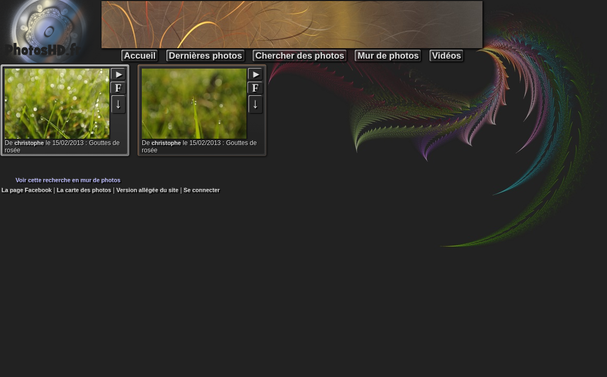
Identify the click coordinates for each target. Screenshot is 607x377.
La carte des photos (84, 190)
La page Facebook (27, 190)
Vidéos (446, 56)
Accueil (139, 56)
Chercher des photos (299, 56)
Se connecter (202, 190)
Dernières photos (205, 56)
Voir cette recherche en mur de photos (68, 180)
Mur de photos (388, 56)
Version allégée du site (148, 190)
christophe (29, 143)
